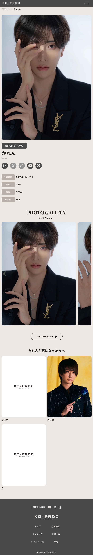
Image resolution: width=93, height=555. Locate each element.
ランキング (37, 534)
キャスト (10, 9)
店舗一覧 (55, 534)
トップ (37, 526)
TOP (3, 9)
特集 (56, 541)
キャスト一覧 (37, 541)
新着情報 (55, 526)
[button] (88, 274)
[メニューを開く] (86, 3)
